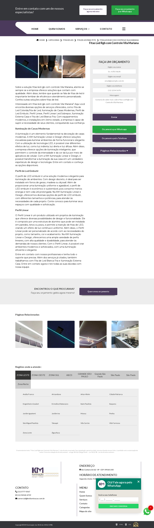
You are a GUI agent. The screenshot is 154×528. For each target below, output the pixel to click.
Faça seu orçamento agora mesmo (93, 10)
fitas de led (68, 40)
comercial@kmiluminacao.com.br (30, 498)
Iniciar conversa (118, 506)
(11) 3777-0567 (22, 491)
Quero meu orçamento (98, 291)
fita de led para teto (86, 40)
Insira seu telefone (107, 495)
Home (34, 29)
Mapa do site (85, 511)
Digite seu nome (114, 67)
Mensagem (114, 95)
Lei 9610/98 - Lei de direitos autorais (101, 452)
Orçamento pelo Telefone (114, 138)
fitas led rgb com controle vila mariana (119, 40)
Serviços (81, 29)
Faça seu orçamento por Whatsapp (125, 10)
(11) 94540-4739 (23, 495)
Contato (106, 29)
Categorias (53, 40)
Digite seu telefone (114, 86)
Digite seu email (114, 76)
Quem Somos (57, 29)
